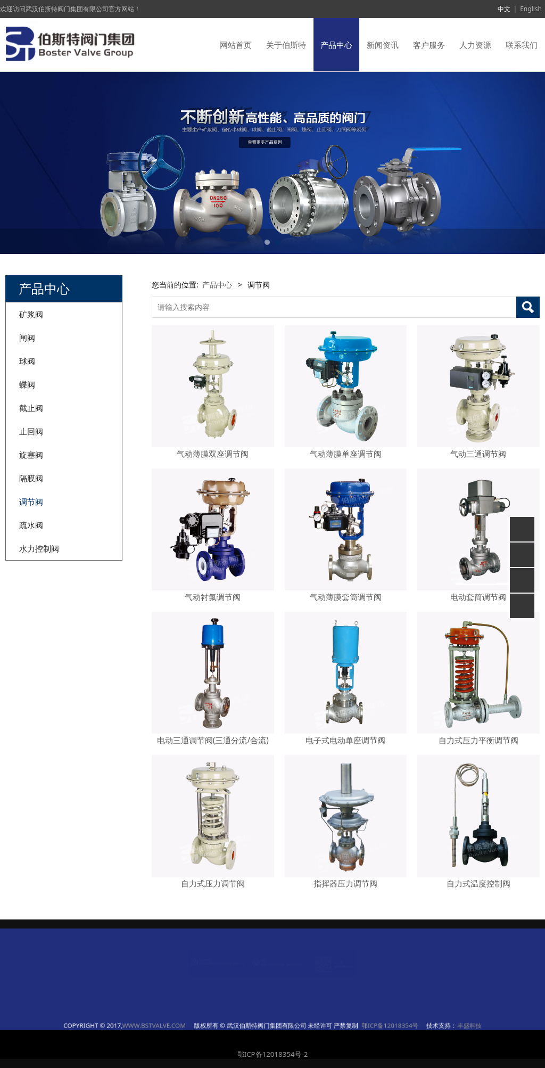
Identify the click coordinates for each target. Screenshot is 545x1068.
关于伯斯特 (286, 44)
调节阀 (31, 501)
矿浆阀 (31, 314)
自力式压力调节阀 (213, 883)
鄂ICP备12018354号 (319, 1025)
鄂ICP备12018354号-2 (272, 1054)
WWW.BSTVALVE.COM (225, 1025)
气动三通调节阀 (478, 453)
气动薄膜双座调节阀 (213, 453)
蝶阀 (27, 384)
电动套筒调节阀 (478, 597)
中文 (504, 8)
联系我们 (522, 44)
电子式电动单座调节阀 (345, 740)
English (531, 8)
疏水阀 (31, 525)
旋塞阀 (31, 454)
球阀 (27, 361)
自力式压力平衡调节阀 (478, 740)
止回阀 (31, 431)
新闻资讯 (383, 44)
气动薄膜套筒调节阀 (346, 597)
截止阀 (31, 407)
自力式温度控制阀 (478, 883)
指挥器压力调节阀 (345, 883)
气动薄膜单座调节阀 (346, 453)
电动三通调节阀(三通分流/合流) (213, 740)
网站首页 (236, 44)
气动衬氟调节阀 (213, 597)
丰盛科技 (350, 1025)
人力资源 (475, 44)
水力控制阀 (39, 548)
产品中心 (336, 44)
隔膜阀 (31, 478)
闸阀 (27, 337)
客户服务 (429, 44)
